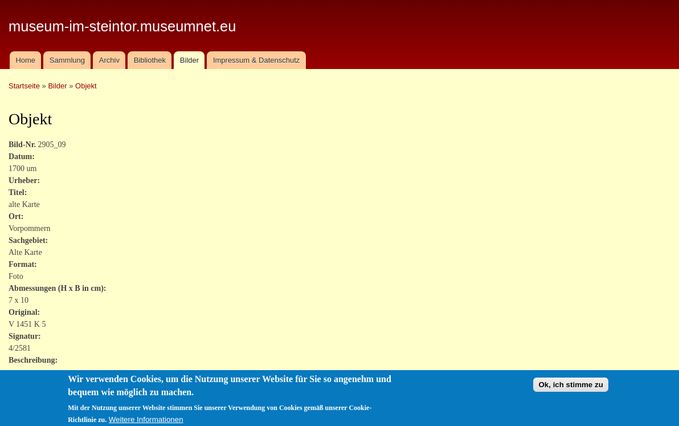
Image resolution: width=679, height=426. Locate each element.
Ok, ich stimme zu (570, 388)
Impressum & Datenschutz (256, 60)
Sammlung (67, 60)
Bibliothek (150, 60)
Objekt (86, 86)
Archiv (109, 60)
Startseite (24, 86)
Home (25, 60)
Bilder (189, 60)
